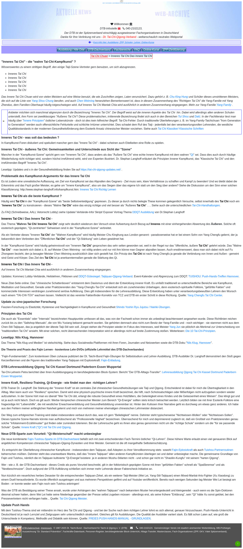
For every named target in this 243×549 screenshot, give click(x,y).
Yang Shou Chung (42, 100)
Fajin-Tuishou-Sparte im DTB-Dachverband (53, 439)
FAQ (137, 49)
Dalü (197, 116)
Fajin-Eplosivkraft (182, 449)
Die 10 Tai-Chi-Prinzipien (200, 331)
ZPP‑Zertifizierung (174, 49)
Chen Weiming (85, 100)
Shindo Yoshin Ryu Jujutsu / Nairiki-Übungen (143, 307)
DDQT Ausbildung (143, 212)
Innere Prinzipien (33, 120)
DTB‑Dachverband (99, 49)
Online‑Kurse (151, 49)
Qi (192, 154)
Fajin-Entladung (110, 360)
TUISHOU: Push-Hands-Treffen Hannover (213, 276)
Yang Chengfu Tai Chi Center (204, 295)
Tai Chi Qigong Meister (73, 498)
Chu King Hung (179, 96)
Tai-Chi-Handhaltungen (206, 205)
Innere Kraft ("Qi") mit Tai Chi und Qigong (46, 427)
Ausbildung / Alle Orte (71, 49)
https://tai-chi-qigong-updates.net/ (101, 169)
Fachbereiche (122, 49)
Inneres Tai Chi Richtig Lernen (98, 189)
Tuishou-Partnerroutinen (218, 449)
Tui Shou (183, 116)
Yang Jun (174, 326)
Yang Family (224, 104)
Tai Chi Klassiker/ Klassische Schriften (181, 128)
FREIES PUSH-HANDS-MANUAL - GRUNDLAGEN (120, 518)
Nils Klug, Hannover (199, 342)
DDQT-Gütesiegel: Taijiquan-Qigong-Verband (105, 276)
